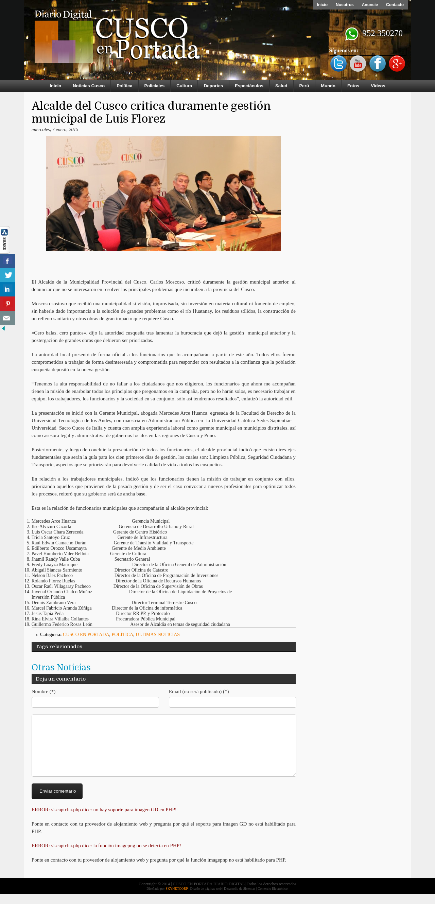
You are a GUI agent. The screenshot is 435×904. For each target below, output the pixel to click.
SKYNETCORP (177, 899)
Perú (304, 85)
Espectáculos (249, 85)
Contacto (395, 4)
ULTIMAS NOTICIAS (158, 634)
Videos (378, 85)
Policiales (154, 85)
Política (124, 85)
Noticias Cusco (89, 85)
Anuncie (370, 4)
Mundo (328, 85)
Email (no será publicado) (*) (199, 691)
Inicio (322, 4)
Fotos (353, 85)
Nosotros (345, 4)
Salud (281, 85)
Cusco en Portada (86, 634)
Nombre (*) (43, 691)
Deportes (213, 85)
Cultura (184, 85)
